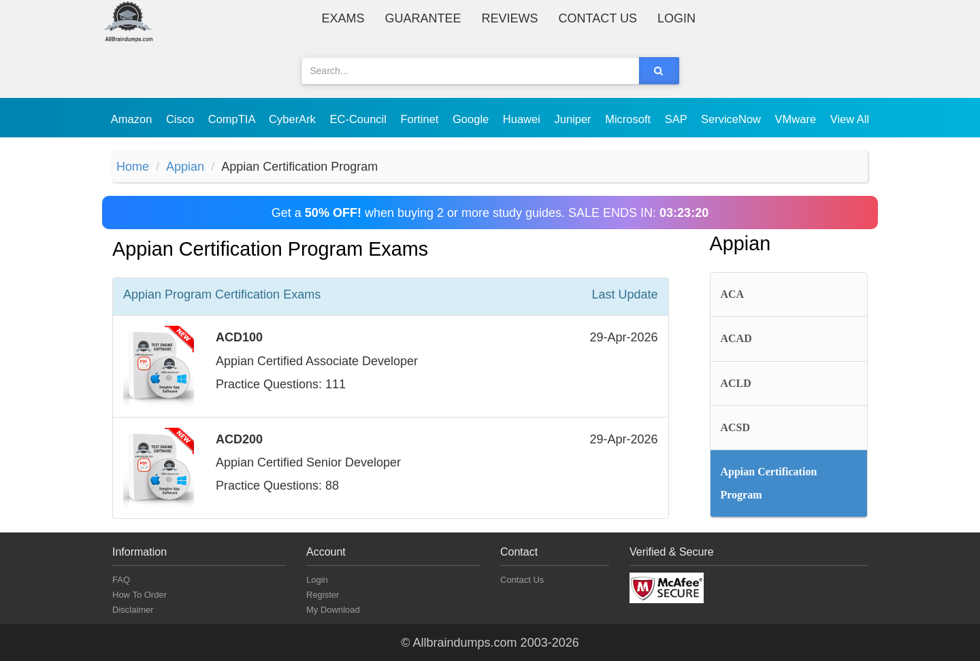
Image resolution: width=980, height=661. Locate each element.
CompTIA (233, 119)
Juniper (574, 119)
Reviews (510, 18)
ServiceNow (732, 119)
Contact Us (598, 18)
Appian (185, 166)
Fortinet (421, 119)
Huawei (523, 119)
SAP (677, 119)
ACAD (736, 338)
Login (676, 18)
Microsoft (629, 119)
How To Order (139, 595)
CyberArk (293, 119)
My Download (333, 610)
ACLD (736, 383)
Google (472, 119)
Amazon (133, 119)
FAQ (121, 580)
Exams (343, 18)
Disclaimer (133, 610)
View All (849, 119)
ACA (733, 294)
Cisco (181, 119)
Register (322, 595)
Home (132, 166)
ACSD (736, 427)
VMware (797, 119)
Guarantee (423, 18)
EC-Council (359, 119)
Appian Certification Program (769, 483)
